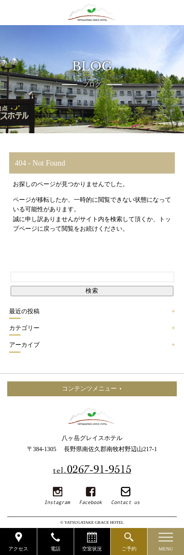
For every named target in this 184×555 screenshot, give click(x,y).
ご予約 (129, 549)
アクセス (18, 549)
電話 (55, 549)
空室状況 (92, 549)
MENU (166, 549)
